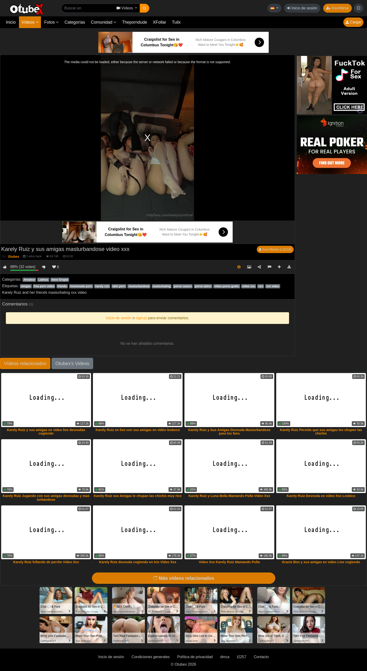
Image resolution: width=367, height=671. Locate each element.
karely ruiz (102, 286)
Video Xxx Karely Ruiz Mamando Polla (229, 562)
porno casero (183, 286)
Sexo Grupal (59, 279)
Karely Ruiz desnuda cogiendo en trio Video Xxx (137, 562)
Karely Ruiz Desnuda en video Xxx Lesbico (320, 496)
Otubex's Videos (72, 363)
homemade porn (81, 286)
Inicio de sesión (302, 8)
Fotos (51, 22)
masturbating (162, 286)
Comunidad (103, 22)
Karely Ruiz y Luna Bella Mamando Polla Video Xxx (229, 496)
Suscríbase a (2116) (275, 249)
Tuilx (176, 22)
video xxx (248, 286)
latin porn (118, 286)
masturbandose (138, 286)
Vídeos (29, 22)
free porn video (44, 286)
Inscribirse (337, 8)
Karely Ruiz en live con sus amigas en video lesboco (137, 430)
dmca (224, 657)
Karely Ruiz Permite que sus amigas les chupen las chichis (321, 431)
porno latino (203, 286)
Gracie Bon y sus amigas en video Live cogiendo (321, 562)
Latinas (43, 279)
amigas (25, 286)
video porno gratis (226, 286)
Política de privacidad (195, 657)
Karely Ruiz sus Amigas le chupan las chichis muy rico (138, 496)
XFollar (159, 22)
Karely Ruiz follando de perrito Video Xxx (46, 562)
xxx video (272, 286)
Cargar (353, 22)
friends (62, 286)
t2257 (241, 657)
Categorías (74, 22)
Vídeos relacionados (25, 363)
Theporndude (134, 22)
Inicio (11, 22)
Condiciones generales (151, 657)
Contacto (261, 657)
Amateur (29, 279)
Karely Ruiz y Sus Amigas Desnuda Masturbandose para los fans (229, 431)
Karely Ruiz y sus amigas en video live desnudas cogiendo (46, 431)
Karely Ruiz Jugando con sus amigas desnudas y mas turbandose (46, 497)
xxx (260, 286)
